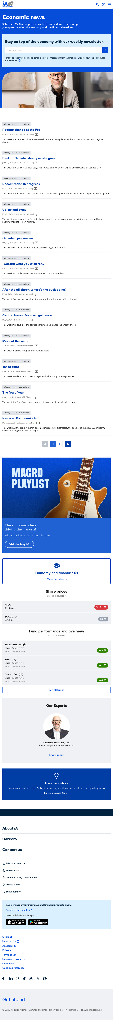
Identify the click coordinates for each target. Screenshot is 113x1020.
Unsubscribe (9, 941)
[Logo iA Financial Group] (8, 4)
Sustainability (11, 891)
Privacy (6, 950)
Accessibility (9, 946)
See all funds (56, 690)
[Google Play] (38, 922)
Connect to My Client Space (19, 877)
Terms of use (9, 954)
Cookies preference (13, 968)
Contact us (12, 850)
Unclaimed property (13, 959)
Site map (7, 936)
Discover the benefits (19, 910)
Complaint (8, 963)
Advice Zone (11, 884)
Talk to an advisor (13, 863)
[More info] (19, 60)
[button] (103, 4)
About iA (10, 828)
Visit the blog (19, 544)
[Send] (105, 50)
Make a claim (11, 870)
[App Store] (16, 922)
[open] (109, 4)
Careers (9, 839)
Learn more (56, 755)
